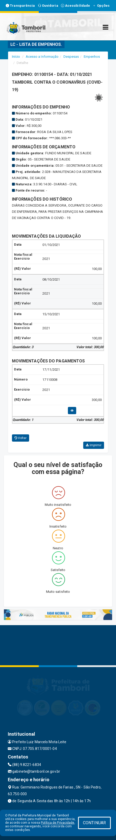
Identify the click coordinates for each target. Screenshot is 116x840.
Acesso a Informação (42, 57)
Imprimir (93, 445)
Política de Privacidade (57, 822)
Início (16, 57)
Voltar (21, 438)
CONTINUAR (94, 822)
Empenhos (92, 57)
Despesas (71, 57)
